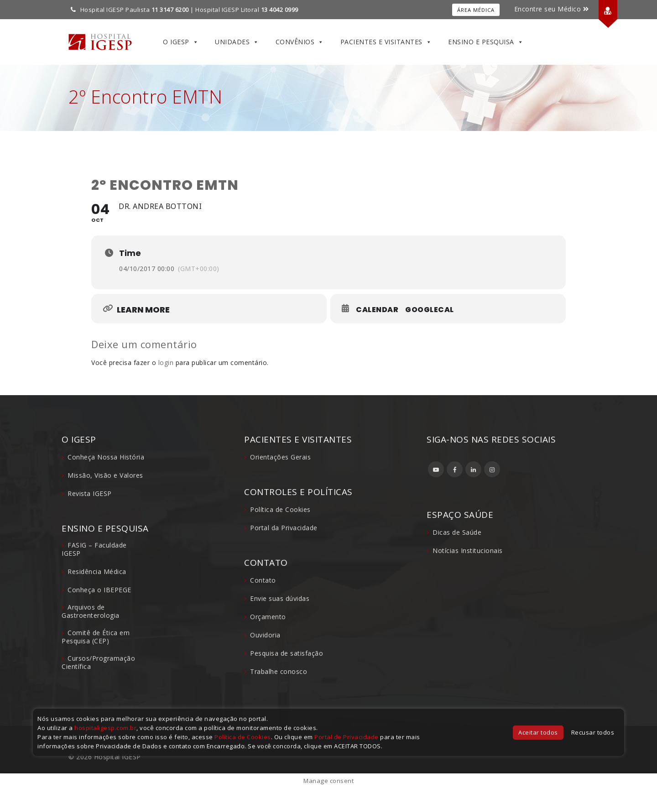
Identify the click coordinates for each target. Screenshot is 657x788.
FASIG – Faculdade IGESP (94, 549)
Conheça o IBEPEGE (99, 589)
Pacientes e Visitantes (386, 42)
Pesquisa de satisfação (286, 653)
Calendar (377, 309)
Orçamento (268, 616)
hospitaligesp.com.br (105, 728)
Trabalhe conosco (278, 671)
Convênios (300, 42)
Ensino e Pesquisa (485, 42)
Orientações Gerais (280, 457)
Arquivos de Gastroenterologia (91, 611)
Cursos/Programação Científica (98, 662)
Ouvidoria (265, 635)
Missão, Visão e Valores (105, 475)
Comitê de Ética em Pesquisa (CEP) (96, 636)
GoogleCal (429, 309)
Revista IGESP (90, 493)
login (166, 362)
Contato (263, 580)
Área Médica (476, 9)
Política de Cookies (280, 509)
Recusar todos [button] (593, 732)
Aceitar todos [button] (538, 732)
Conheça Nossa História (106, 457)
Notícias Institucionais (468, 550)
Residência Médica (97, 571)
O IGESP (180, 42)
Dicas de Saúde (457, 532)
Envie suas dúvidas (279, 598)
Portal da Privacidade (284, 527)
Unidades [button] (237, 42)
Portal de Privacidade (346, 737)
